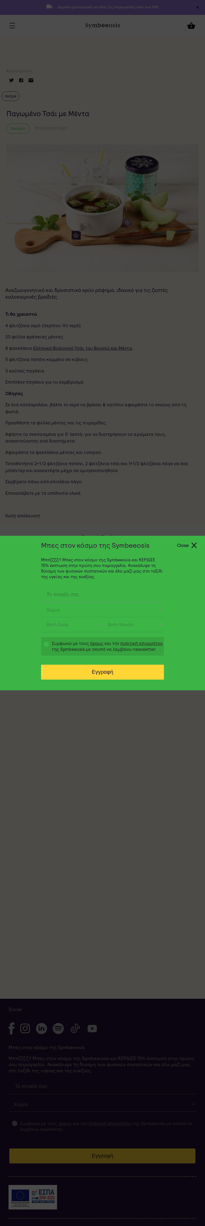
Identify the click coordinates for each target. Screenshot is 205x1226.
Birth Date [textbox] (57, 625)
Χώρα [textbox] (53, 609)
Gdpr (43, 647)
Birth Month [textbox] (120, 625)
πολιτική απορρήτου (141, 643)
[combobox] (102, 609)
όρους (96, 643)
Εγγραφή (102, 672)
